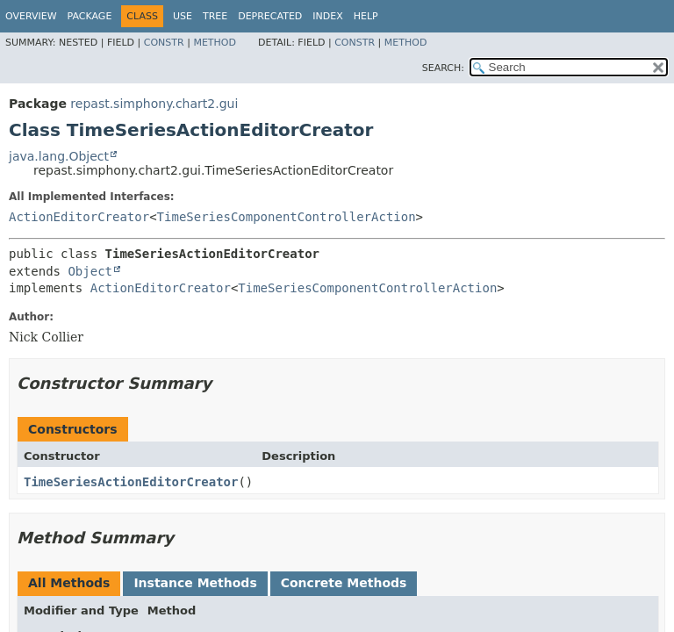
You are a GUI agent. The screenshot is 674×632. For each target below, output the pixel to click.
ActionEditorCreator (79, 217)
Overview (31, 16)
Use (182, 16)
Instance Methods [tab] (194, 583)
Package (90, 16)
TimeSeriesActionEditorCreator (131, 482)
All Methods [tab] (69, 583)
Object (90, 271)
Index (327, 16)
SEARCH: (443, 68)
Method (214, 42)
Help (366, 16)
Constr (164, 42)
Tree (215, 16)
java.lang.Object (59, 156)
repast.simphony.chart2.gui (154, 104)
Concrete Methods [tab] (344, 583)
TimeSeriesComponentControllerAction (286, 217)
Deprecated (270, 16)
